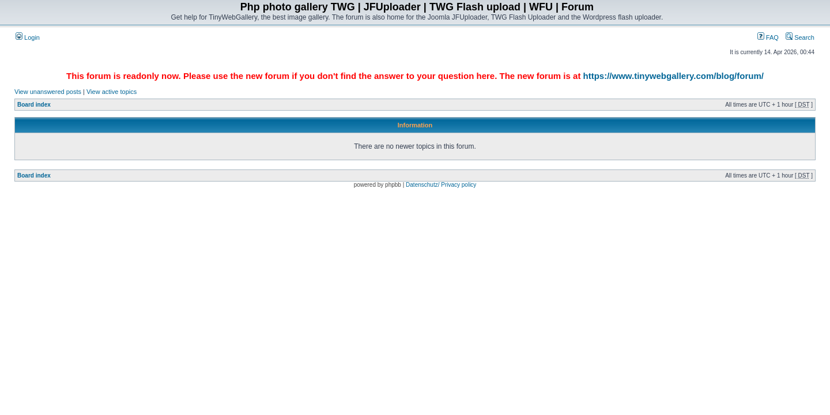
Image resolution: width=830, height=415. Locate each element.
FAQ (768, 37)
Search (800, 37)
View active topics (111, 91)
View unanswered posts (47, 91)
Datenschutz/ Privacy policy (441, 185)
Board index (34, 104)
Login (28, 37)
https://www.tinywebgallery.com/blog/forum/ (673, 76)
